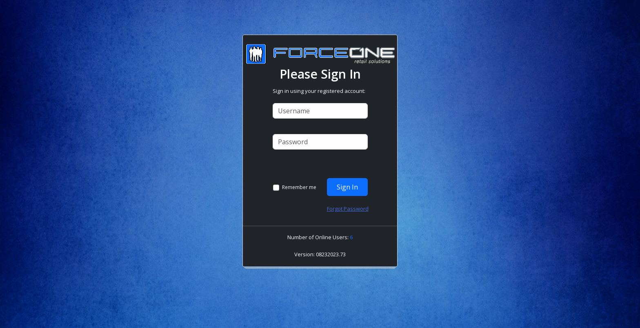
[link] (322, 261)
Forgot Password (348, 208)
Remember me (299, 188)
